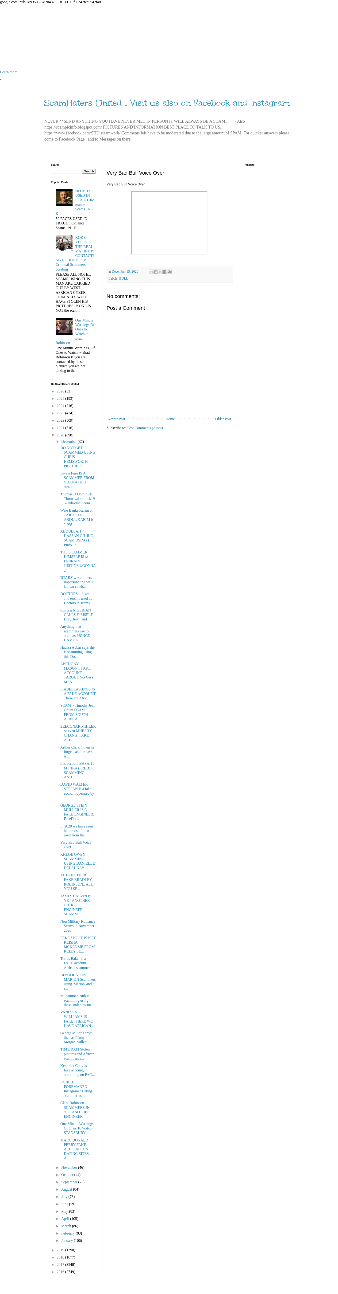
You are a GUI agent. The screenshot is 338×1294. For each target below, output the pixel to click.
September (69, 1182)
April (65, 1219)
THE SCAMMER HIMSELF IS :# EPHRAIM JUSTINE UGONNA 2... (78, 561)
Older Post (223, 419)
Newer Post (116, 419)
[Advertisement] (141, 37)
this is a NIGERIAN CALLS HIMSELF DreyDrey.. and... (76, 614)
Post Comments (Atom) (145, 428)
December (69, 441)
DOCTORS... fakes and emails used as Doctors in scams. (76, 598)
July (65, 1197)
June (65, 1204)
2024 (61, 406)
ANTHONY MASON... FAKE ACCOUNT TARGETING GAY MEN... (77, 673)
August (67, 1189)
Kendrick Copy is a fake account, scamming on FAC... (77, 1070)
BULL (123, 278)
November (69, 1167)
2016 (61, 1272)
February (68, 1233)
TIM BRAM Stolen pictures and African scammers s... (77, 1053)
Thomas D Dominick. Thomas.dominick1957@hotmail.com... (77, 498)
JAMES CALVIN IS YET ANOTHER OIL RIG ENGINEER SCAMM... (75, 905)
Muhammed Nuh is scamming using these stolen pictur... (77, 1000)
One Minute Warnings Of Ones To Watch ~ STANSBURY (77, 1128)
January (67, 1241)
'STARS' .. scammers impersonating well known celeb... (76, 582)
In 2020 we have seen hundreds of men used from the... (76, 830)
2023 (61, 413)
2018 (61, 1257)
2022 (61, 420)
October (67, 1175)
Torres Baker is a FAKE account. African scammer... (76, 963)
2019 (61, 1250)
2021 (61, 428)
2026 (61, 391)
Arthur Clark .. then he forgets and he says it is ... (78, 751)
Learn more (8, 72)
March (66, 1226)
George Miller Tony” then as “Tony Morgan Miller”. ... (76, 1037)
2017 (61, 1265)
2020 (61, 435)
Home (170, 419)
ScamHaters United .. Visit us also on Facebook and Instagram (167, 103)
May (65, 1211)
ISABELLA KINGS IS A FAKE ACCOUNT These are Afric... (78, 693)
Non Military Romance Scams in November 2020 (77, 925)
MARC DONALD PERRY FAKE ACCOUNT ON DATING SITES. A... (75, 1149)
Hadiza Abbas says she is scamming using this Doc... (77, 651)
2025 (61, 398)
